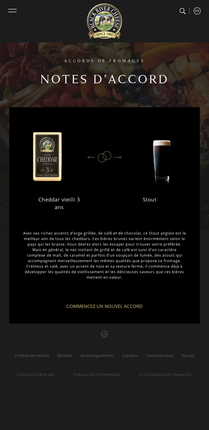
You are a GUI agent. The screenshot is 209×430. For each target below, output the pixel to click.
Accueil (188, 355)
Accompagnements (97, 355)
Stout (150, 199)
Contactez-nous (160, 355)
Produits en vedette (32, 355)
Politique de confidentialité (97, 374)
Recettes (64, 355)
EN (197, 11)
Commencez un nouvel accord (104, 306)
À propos (130, 355)
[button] (182, 11)
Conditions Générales (35, 374)
